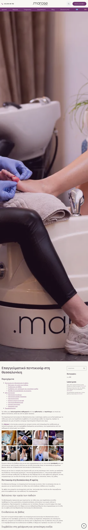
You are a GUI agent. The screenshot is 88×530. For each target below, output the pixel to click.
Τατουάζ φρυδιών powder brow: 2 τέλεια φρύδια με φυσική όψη (76, 393)
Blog (53, 9)
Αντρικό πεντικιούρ (14, 404)
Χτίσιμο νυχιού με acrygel (16, 400)
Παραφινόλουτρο (10, 408)
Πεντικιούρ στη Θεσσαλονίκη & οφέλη (17, 383)
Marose (15, 9)
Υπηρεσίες (27, 9)
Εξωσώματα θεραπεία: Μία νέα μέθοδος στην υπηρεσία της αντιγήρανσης (76, 388)
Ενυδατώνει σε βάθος (15, 387)
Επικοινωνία (64, 9)
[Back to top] (83, 525)
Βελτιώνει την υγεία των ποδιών (18, 385)
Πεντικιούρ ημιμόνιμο (15, 395)
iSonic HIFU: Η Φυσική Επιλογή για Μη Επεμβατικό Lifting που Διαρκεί (75, 385)
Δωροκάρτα (41, 9)
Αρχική (4, 9)
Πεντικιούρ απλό (13, 398)
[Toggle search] (69, 4)
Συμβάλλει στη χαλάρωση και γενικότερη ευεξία (23, 389)
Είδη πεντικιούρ (10, 393)
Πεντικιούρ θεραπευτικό (15, 402)
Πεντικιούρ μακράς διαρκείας (17, 396)
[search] (84, 368)
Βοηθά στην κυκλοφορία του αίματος (20, 391)
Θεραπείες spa (13, 406)
